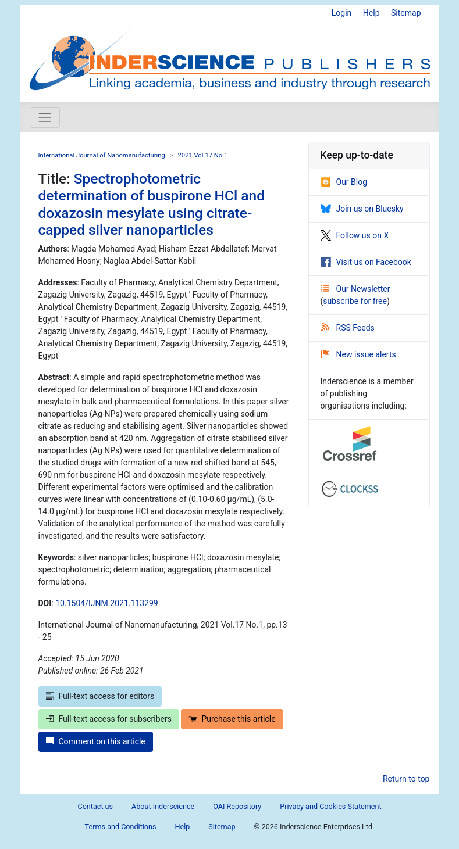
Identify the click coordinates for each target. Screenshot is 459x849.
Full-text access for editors (100, 696)
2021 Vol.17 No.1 (203, 155)
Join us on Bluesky (362, 208)
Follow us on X (355, 235)
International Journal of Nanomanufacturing (101, 155)
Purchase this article (231, 718)
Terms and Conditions (120, 826)
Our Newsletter (355, 288)
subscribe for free (355, 301)
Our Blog (344, 182)
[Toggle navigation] (45, 117)
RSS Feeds (348, 327)
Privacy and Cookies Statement (330, 806)
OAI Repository (237, 806)
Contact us (95, 806)
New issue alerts (358, 354)
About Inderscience (162, 806)
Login (342, 12)
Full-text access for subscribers (109, 718)
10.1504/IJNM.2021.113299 (106, 603)
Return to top (406, 778)
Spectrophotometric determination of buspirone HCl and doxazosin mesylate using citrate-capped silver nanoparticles (151, 204)
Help (371, 12)
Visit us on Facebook (366, 262)
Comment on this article (95, 741)
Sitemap (406, 12)
